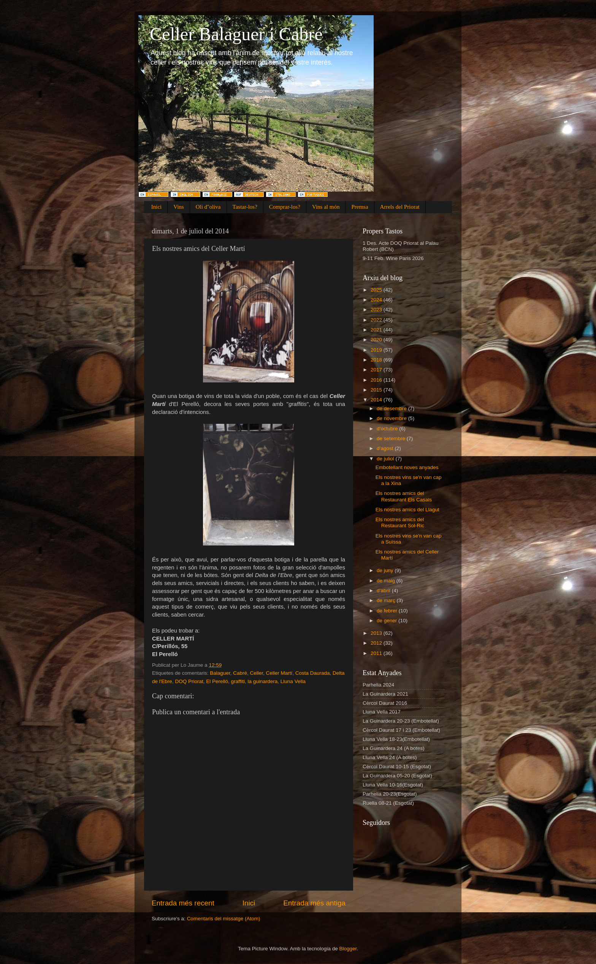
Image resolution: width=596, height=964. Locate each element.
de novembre (392, 418)
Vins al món (325, 207)
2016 (377, 380)
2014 (377, 400)
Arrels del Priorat (400, 207)
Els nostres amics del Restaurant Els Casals (404, 496)
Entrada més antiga (314, 903)
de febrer (388, 611)
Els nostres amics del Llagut (407, 509)
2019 (377, 350)
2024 (377, 300)
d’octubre (388, 428)
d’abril (384, 590)
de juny (386, 570)
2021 (377, 330)
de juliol (386, 458)
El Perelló (217, 681)
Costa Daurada (312, 673)
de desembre (392, 408)
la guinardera (263, 681)
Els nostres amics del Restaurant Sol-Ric (400, 522)
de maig (386, 580)
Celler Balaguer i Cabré (236, 34)
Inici (156, 207)
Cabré (240, 673)
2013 (377, 633)
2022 (377, 320)
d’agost (386, 448)
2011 (377, 653)
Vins (178, 207)
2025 (377, 290)
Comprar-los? (284, 207)
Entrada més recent (183, 903)
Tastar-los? (245, 207)
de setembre (392, 438)
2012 (377, 643)
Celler (256, 673)
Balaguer (220, 673)
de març (387, 600)
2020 (377, 339)
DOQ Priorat (189, 681)
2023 (377, 309)
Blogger (348, 948)
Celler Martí (279, 673)
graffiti (238, 681)
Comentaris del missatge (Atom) (223, 918)
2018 (377, 360)
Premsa (359, 207)
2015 (377, 390)
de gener (387, 620)
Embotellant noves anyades (407, 467)
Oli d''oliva (208, 207)
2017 (377, 370)
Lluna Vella (293, 681)
